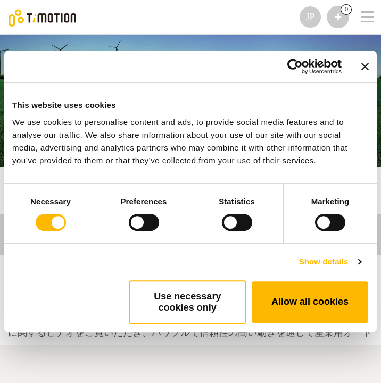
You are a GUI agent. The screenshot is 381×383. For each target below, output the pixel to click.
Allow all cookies (310, 301)
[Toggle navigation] (360, 3)
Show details (324, 261)
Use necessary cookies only (187, 302)
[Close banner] (365, 66)
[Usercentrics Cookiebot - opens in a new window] (295, 66)
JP (309, 17)
